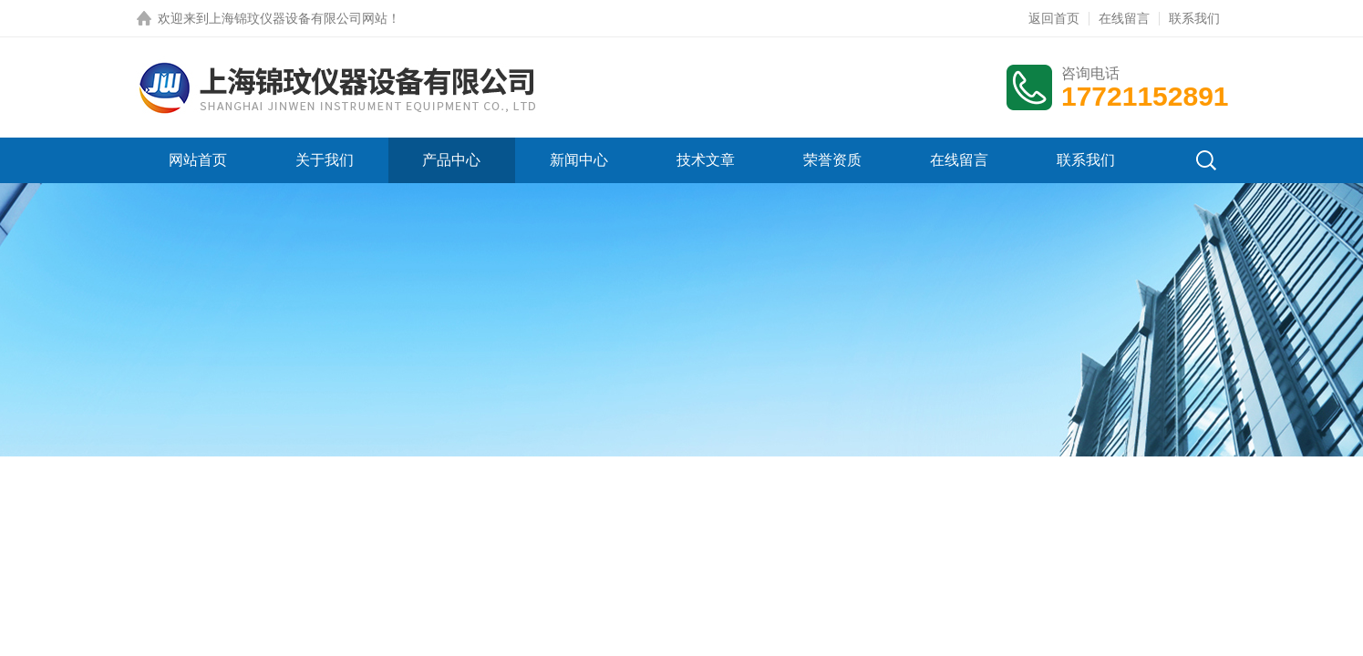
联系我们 (1194, 18)
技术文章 (705, 160)
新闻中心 (579, 160)
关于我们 (324, 160)
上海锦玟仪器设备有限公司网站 (298, 18)
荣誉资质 (832, 160)
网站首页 (198, 160)
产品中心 (451, 160)
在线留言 (1124, 18)
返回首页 (1053, 18)
